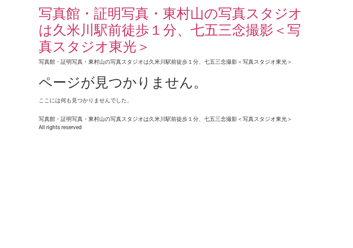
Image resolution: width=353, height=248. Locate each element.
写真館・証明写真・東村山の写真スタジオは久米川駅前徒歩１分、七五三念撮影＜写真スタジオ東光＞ (170, 30)
